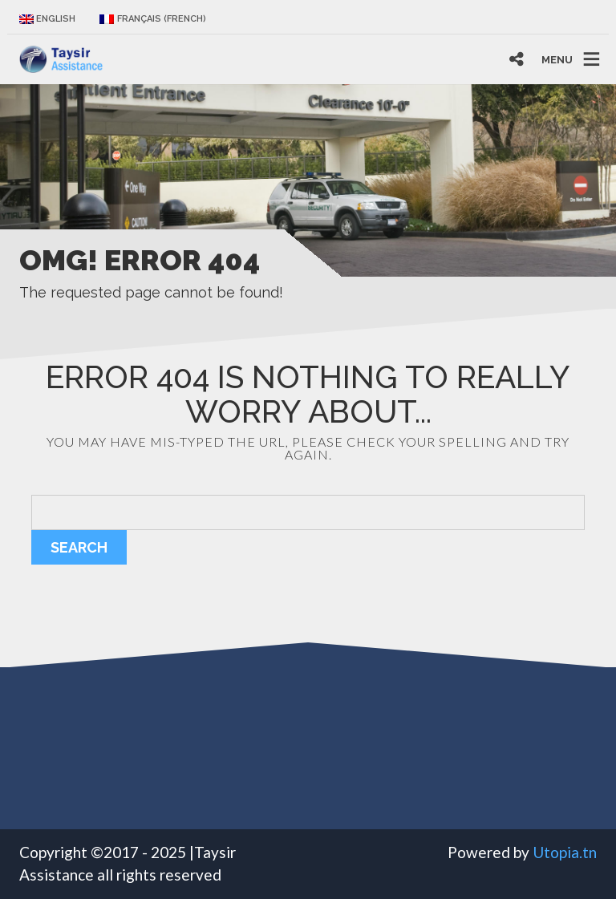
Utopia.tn (565, 852)
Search (79, 547)
